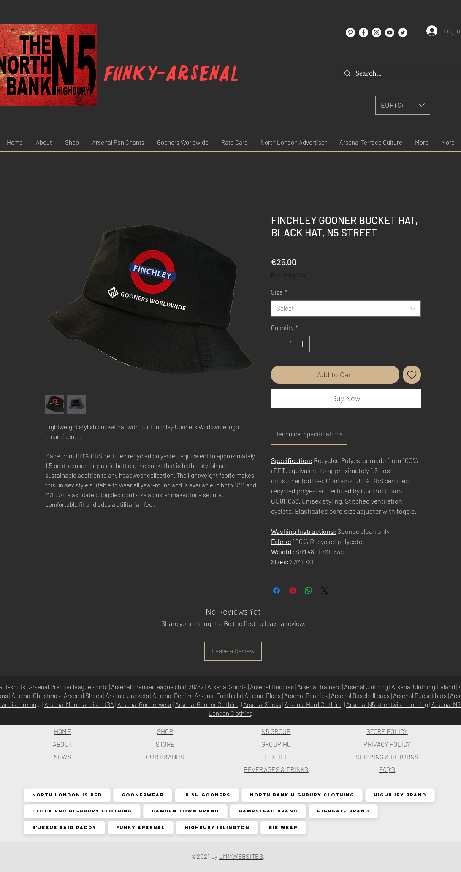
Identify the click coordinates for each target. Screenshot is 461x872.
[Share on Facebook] (276, 590)
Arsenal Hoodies (272, 687)
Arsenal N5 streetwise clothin (385, 704)
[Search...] (402, 74)
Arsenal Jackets (127, 695)
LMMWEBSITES (241, 856)
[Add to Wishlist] (412, 375)
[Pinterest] (350, 32)
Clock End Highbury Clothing (82, 811)
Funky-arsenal (171, 73)
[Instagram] (376, 32)
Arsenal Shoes (83, 695)
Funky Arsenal (140, 827)
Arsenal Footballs (218, 695)
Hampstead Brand (268, 811)
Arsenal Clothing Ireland (423, 687)
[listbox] (402, 105)
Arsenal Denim (171, 695)
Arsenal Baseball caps (360, 695)
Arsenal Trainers (319, 687)
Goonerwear (142, 795)
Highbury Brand (399, 795)
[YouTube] (389, 32)
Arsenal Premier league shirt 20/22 (157, 687)
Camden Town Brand (185, 811)
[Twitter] (402, 32)
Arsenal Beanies (306, 695)
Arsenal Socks (262, 704)
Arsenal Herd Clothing (314, 704)
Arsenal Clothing (366, 687)
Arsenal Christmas (35, 695)
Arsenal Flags (262, 695)
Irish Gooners (206, 795)
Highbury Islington (216, 827)
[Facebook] (363, 32)
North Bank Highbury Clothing (301, 795)
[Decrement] (278, 344)
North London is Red (67, 795)
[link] (309, 434)
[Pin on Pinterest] (292, 590)
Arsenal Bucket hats (420, 695)
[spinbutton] (291, 344)
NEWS (62, 757)
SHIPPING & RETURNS (386, 757)
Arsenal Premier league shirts (68, 687)
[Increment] (303, 344)
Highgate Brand (343, 811)
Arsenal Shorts (227, 687)
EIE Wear (283, 827)
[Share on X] (325, 590)
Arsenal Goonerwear (144, 704)
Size (279, 292)
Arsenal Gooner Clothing (207, 704)
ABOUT (63, 744)
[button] (402, 105)
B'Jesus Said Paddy (64, 827)
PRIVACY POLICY (386, 744)
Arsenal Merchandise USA (79, 704)
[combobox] (346, 308)
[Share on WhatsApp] (309, 590)
